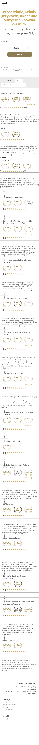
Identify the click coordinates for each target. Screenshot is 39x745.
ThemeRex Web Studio (11, 441)
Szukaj (19, 54)
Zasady (4, 706)
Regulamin (5, 707)
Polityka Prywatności (8, 709)
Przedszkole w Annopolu (12, 373)
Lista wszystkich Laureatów (9, 704)
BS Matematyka (8, 504)
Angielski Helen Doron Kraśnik (13, 94)
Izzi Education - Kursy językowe (15, 298)
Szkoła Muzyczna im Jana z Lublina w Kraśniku (17, 413)
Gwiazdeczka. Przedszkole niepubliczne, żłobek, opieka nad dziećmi (18, 222)
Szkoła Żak (5, 160)
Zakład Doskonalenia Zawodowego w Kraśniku (17, 261)
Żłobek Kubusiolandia (11, 538)
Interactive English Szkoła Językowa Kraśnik (16, 333)
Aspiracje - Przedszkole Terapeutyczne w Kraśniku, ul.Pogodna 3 (19, 603)
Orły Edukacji (4, 68)
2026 (18, 81)
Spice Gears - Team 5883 (12, 197)
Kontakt (6, 719)
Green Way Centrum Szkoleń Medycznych (14, 577)
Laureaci (4, 702)
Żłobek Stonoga (8, 640)
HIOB (3, 128)
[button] (18, 104)
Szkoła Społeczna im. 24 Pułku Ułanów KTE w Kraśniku (18, 466)
